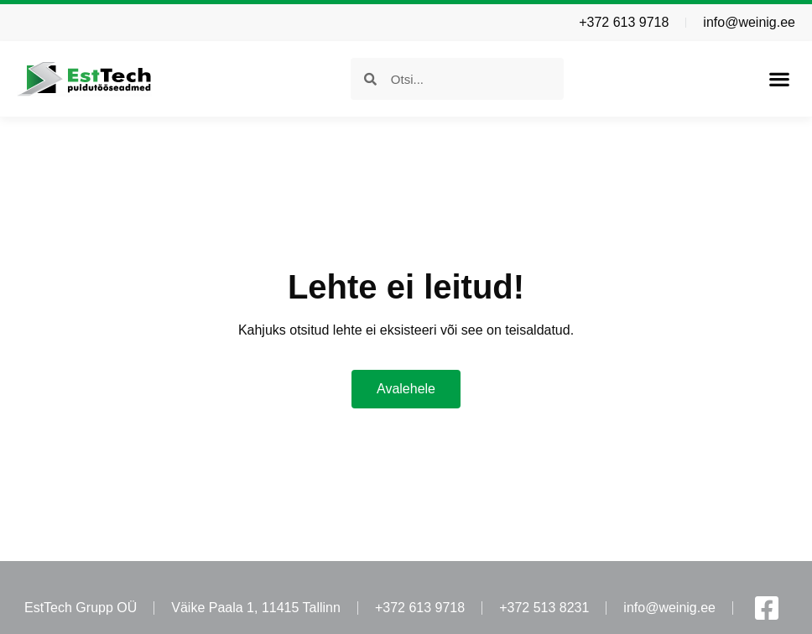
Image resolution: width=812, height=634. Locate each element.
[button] (779, 79)
